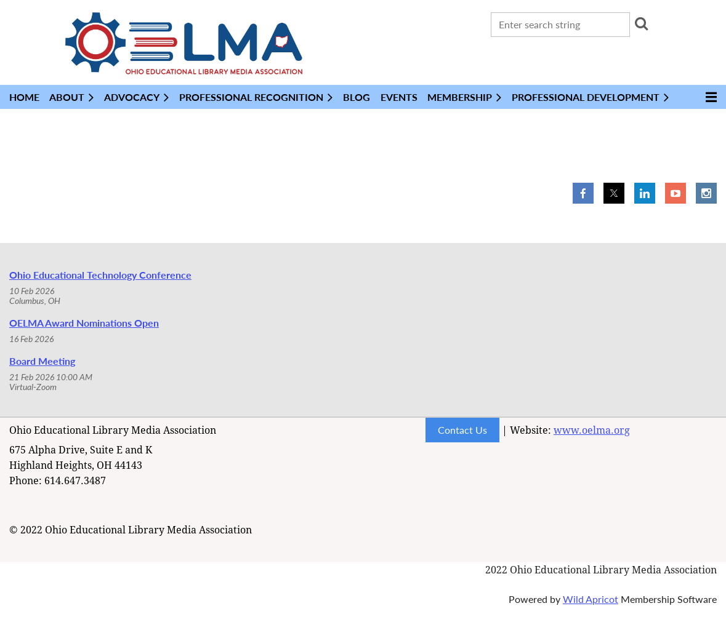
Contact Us (462, 430)
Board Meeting (42, 361)
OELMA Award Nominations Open (84, 323)
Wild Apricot (590, 599)
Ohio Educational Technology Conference (100, 275)
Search (642, 23)
